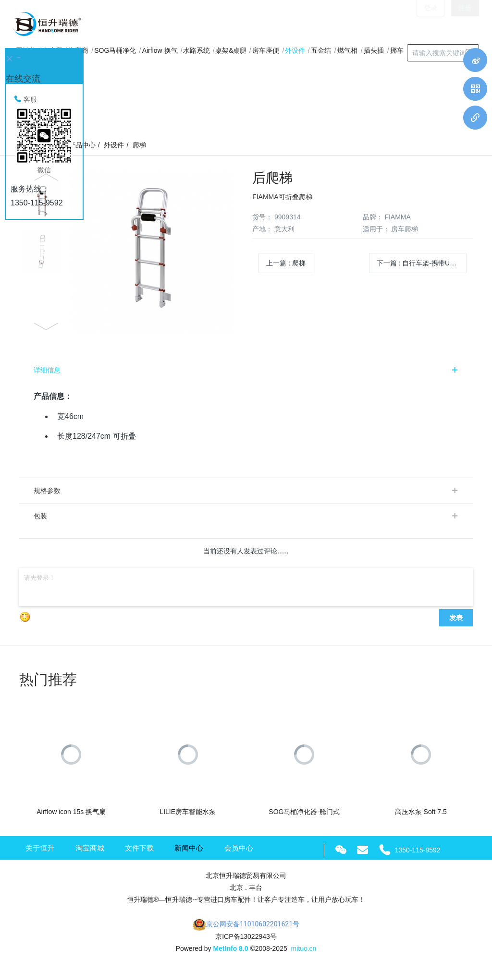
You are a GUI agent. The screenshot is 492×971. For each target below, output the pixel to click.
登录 (430, 24)
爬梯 (139, 145)
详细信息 (47, 370)
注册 (465, 24)
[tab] (246, 370)
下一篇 (422, 263)
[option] (129, 252)
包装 (40, 516)
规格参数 (47, 490)
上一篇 (286, 263)
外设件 (114, 145)
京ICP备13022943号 (246, 936)
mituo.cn (303, 948)
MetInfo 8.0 (230, 948)
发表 (456, 618)
